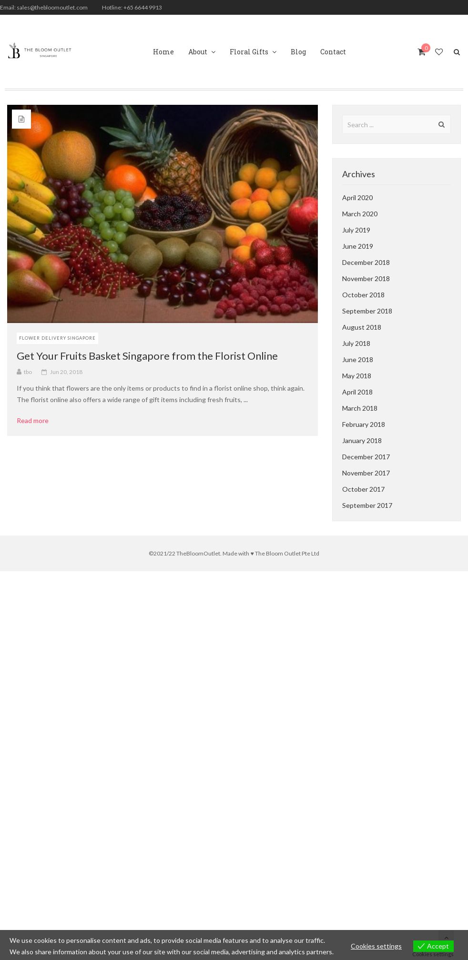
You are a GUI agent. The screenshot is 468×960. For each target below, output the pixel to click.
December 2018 (366, 262)
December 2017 (366, 457)
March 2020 (359, 214)
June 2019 (357, 246)
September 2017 (367, 505)
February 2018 (363, 424)
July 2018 (356, 343)
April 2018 (357, 392)
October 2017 (363, 489)
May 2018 (356, 376)
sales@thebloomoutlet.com (52, 7)
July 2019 (356, 230)
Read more (36, 420)
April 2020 (357, 197)
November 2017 (366, 473)
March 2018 (359, 408)
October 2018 (363, 295)
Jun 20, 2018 (66, 371)
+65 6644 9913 (142, 7)
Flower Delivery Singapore (57, 338)
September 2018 (367, 311)
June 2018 (357, 359)
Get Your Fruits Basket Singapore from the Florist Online (147, 355)
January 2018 (362, 440)
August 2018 (361, 327)
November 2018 (366, 278)
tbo (28, 371)
